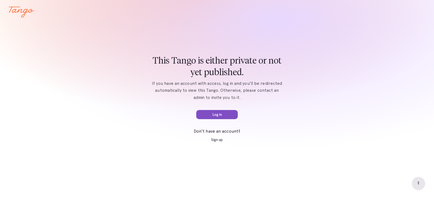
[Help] (418, 183)
